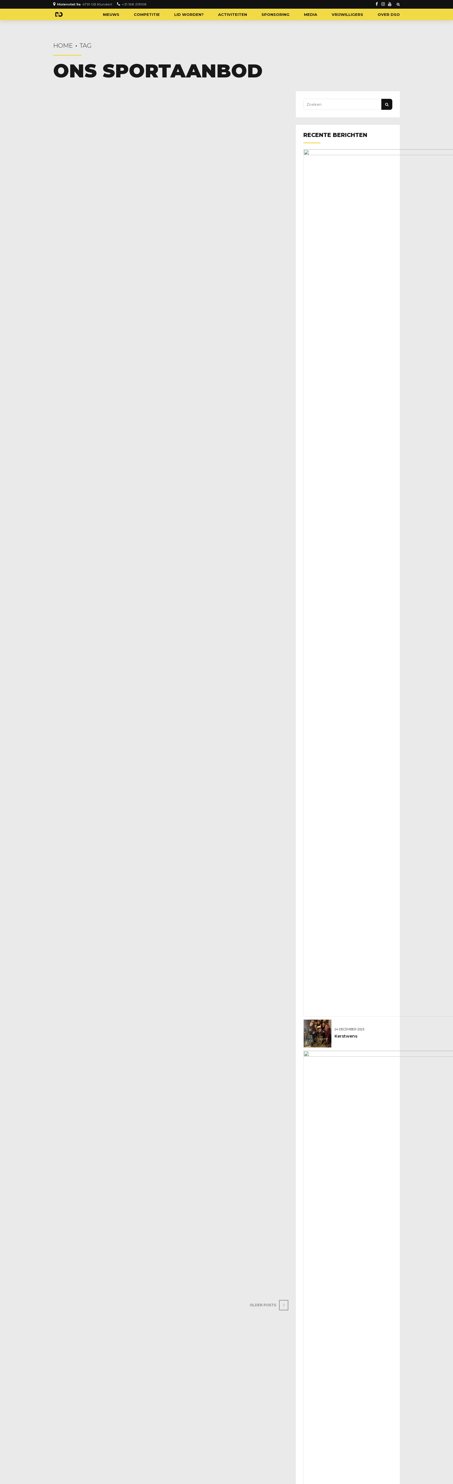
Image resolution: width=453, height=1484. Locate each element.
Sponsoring (275, 14)
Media (310, 14)
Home (63, 45)
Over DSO (389, 14)
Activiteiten (232, 14)
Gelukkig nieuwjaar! (357, 165)
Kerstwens (347, 196)
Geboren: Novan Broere (361, 226)
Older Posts (265, 1314)
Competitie (147, 14)
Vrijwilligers (347, 14)
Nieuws (111, 14)
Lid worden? (189, 14)
